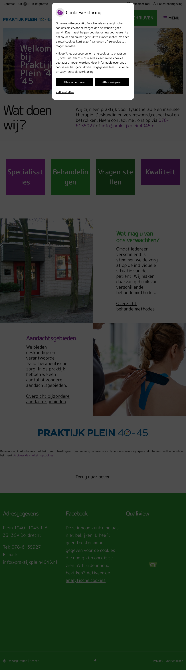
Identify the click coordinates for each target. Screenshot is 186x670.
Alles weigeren (112, 82)
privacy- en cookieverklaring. (75, 72)
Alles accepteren (74, 82)
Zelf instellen (65, 92)
